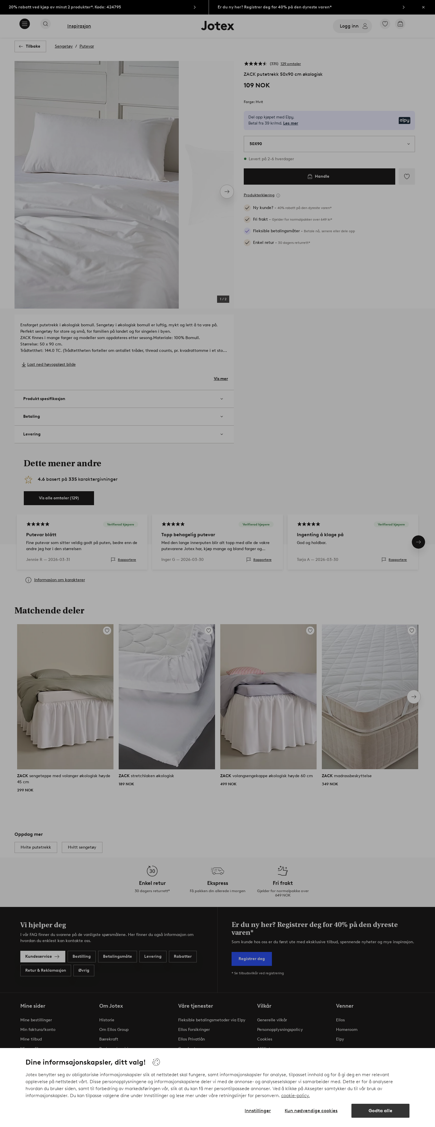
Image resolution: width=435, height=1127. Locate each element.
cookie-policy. (295, 1095)
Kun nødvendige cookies (311, 1110)
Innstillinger (258, 1110)
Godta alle (380, 1110)
